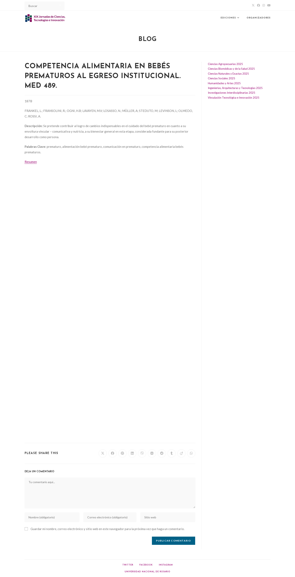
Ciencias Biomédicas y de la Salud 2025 (231, 68)
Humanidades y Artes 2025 (224, 83)
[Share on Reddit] (162, 453)
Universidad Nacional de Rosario (147, 572)
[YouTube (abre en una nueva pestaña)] (268, 5)
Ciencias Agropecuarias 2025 (225, 64)
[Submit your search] (60, 5)
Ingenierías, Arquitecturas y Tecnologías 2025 (235, 88)
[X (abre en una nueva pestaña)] (253, 5)
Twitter (127, 565)
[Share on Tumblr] (171, 453)
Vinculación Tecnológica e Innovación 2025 (233, 97)
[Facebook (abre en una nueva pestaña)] (258, 5)
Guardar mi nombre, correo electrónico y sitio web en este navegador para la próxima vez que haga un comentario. (108, 529)
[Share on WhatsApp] (191, 453)
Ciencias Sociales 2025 (221, 78)
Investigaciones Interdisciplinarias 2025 (231, 92)
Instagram (166, 565)
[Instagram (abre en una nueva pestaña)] (263, 5)
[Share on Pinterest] (122, 453)
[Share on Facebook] (112, 453)
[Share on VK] (152, 453)
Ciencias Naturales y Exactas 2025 (228, 73)
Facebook (146, 565)
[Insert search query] (44, 6)
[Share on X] (103, 453)
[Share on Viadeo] (181, 453)
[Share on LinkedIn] (132, 453)
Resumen (31, 162)
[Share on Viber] (142, 453)
